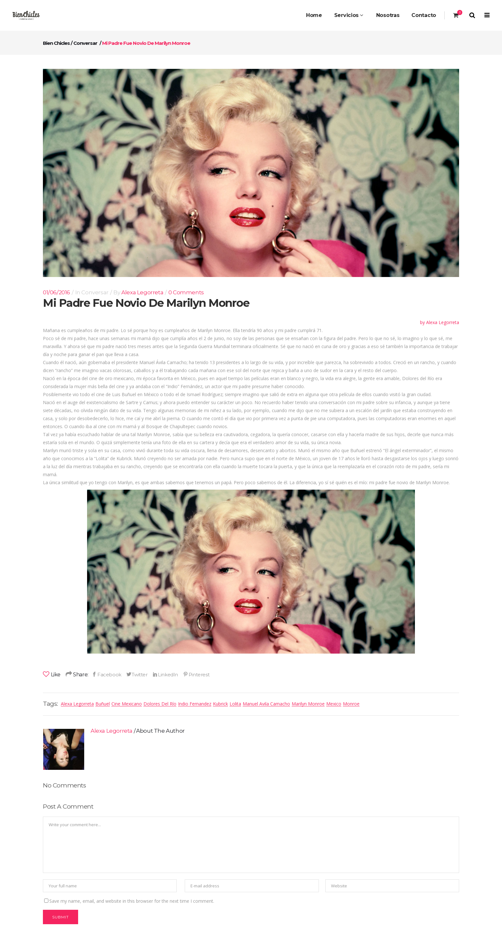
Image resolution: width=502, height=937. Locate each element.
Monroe (351, 704)
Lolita (235, 704)
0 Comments (186, 292)
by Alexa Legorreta (439, 322)
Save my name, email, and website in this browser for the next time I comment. (131, 901)
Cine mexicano (126, 704)
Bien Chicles (56, 43)
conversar (85, 43)
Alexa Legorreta (142, 292)
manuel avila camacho (266, 704)
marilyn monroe (308, 704)
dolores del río (159, 704)
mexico (333, 704)
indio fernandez (194, 704)
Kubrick (220, 704)
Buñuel (102, 704)
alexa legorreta (77, 704)
